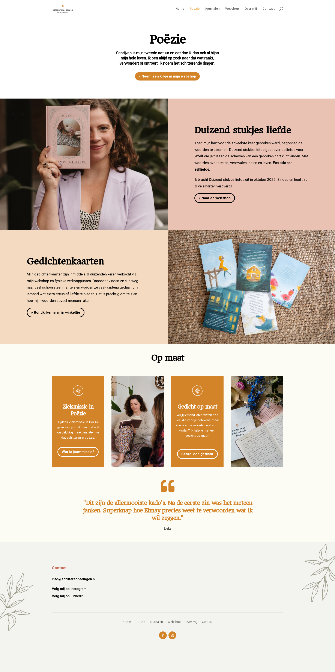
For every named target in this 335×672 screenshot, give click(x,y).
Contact (269, 9)
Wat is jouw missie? (78, 452)
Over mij (251, 9)
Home (180, 9)
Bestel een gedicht (197, 454)
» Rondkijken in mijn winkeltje (55, 312)
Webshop (232, 9)
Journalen (212, 9)
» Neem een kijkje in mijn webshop (167, 76)
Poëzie (195, 9)
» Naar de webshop (215, 198)
